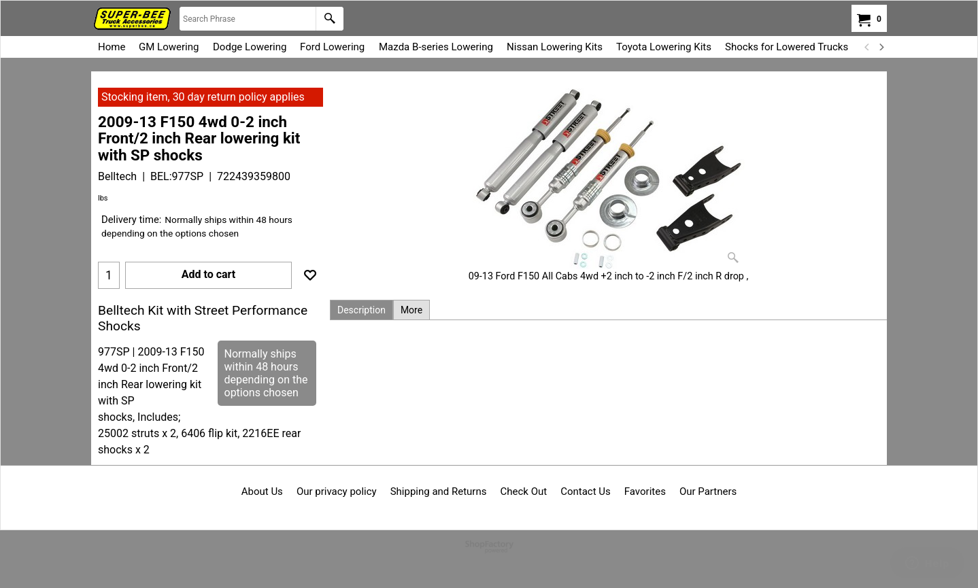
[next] (881, 47)
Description (361, 310)
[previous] (867, 47)
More (411, 310)
